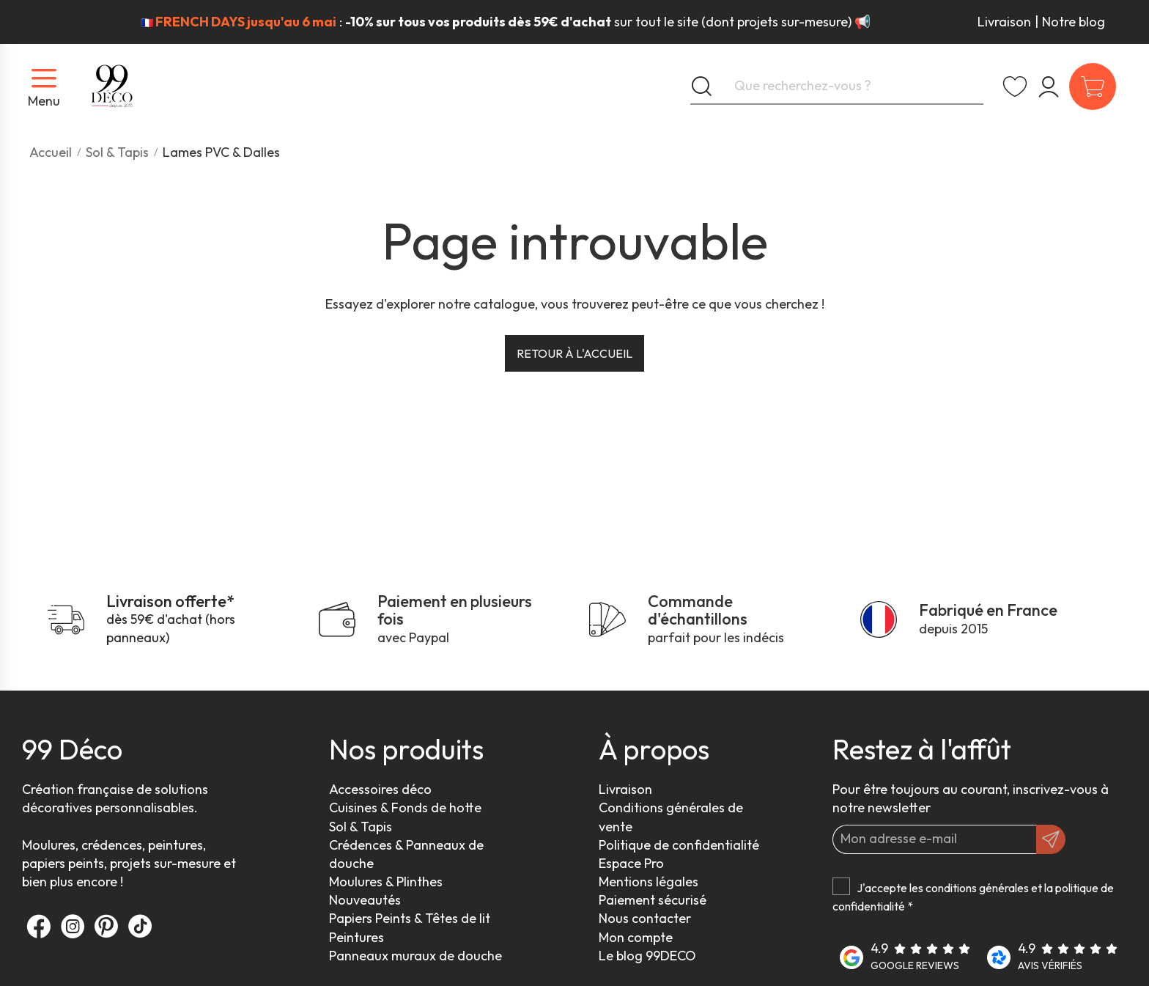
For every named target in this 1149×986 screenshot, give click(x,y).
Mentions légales (648, 881)
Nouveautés (365, 899)
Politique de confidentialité (679, 844)
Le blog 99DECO (647, 955)
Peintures (356, 937)
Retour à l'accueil (574, 353)
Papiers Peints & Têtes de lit (409, 918)
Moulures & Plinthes (386, 881)
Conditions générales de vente (671, 816)
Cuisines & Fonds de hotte (405, 807)
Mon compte (636, 937)
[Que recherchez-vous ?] (836, 86)
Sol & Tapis (360, 826)
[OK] (1050, 839)
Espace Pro (631, 863)
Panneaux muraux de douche (415, 955)
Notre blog (1073, 21)
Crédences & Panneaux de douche (406, 854)
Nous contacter (645, 918)
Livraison (1004, 21)
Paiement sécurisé (652, 899)
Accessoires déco (380, 789)
